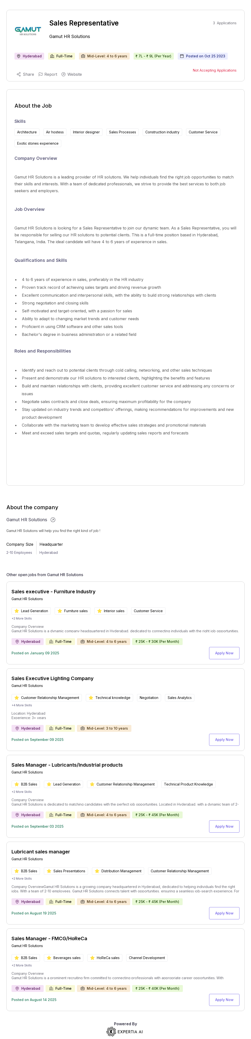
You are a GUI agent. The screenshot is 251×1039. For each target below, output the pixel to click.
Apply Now (226, 652)
